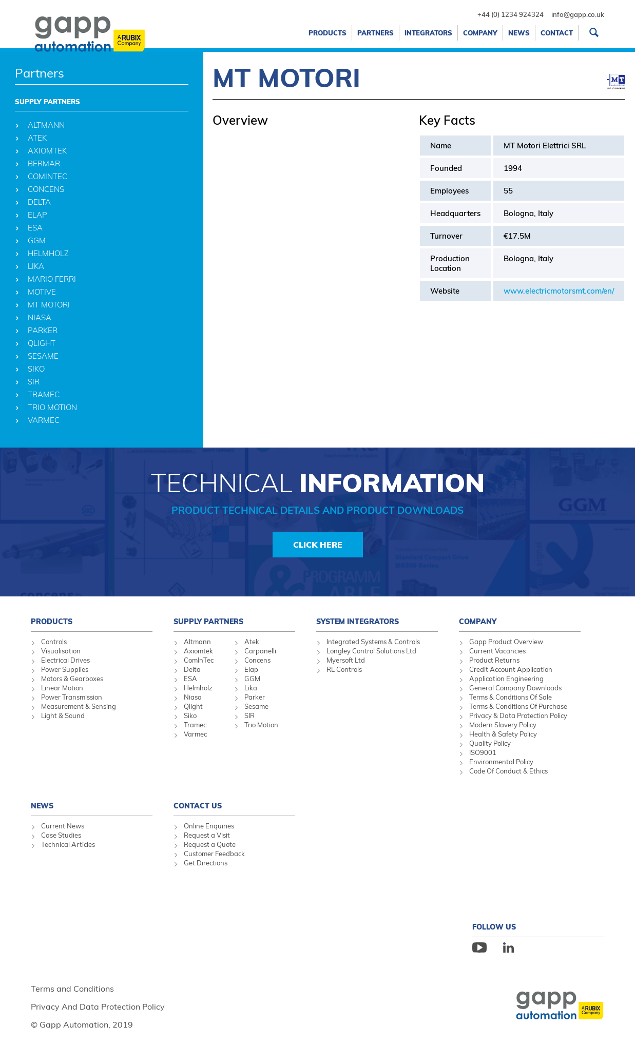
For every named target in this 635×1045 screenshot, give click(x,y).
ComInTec (199, 660)
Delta (192, 669)
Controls (54, 641)
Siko (190, 715)
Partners (375, 33)
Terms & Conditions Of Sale (510, 697)
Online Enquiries (209, 826)
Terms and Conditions (72, 988)
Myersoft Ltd (345, 660)
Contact (557, 33)
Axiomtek (198, 651)
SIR (249, 715)
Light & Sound (63, 715)
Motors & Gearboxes (72, 678)
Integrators (428, 33)
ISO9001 (482, 752)
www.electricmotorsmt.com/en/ (559, 291)
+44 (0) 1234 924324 (510, 14)
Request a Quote (210, 844)
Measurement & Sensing (78, 706)
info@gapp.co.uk (577, 14)
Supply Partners (47, 102)
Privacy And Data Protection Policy (98, 1006)
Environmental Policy (501, 762)
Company (480, 33)
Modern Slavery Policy (502, 725)
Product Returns (494, 660)
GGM (252, 678)
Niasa (193, 697)
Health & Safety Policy (503, 734)
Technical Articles (68, 844)
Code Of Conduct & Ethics (508, 771)
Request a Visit (207, 835)
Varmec (195, 734)
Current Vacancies (497, 651)
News (519, 33)
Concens (257, 660)
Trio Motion (261, 725)
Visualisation (61, 651)
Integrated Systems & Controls (373, 641)
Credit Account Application (510, 669)
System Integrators (357, 621)
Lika (250, 688)
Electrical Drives (65, 660)
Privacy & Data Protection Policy (518, 715)
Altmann (197, 641)
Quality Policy (490, 743)
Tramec (195, 725)
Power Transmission (71, 697)
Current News (62, 826)
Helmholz (198, 688)
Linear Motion (62, 688)
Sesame (256, 706)
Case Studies (61, 835)
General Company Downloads (515, 688)
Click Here (317, 544)
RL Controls (344, 669)
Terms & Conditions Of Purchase (518, 706)
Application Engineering (506, 678)
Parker (254, 697)
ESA (190, 678)
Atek (251, 641)
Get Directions (205, 863)
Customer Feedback (214, 853)
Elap (251, 669)
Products (328, 33)
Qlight (193, 706)
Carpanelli (260, 651)
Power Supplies (64, 669)
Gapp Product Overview (506, 641)
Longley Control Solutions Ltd (371, 651)
